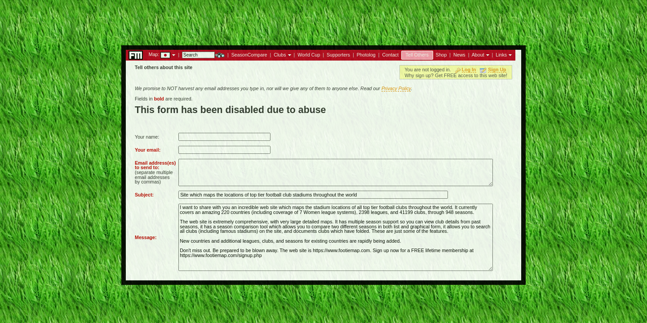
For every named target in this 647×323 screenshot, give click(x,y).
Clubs (280, 54)
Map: (154, 54)
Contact (390, 54)
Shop (441, 54)
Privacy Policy (396, 88)
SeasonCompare (249, 54)
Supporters (338, 54)
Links (501, 54)
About (478, 54)
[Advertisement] (323, 20)
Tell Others (417, 54)
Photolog (366, 54)
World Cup (308, 54)
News (459, 54)
